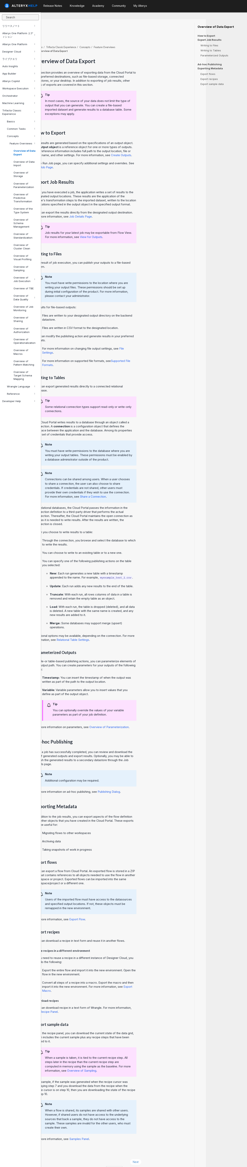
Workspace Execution (18, 88)
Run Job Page (84, 156)
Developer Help (18, 401)
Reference (21, 393)
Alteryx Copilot (18, 81)
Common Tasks (21, 128)
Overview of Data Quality (24, 297)
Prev (52, 1151)
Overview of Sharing (21, 319)
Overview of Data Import (24, 163)
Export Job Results (210, 39)
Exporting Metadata (210, 68)
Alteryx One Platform (18, 44)
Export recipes (209, 78)
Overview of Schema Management (21, 223)
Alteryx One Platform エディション (18, 35)
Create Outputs (162, 144)
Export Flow (118, 908)
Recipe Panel (90, 1001)
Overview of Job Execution (24, 279)
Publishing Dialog (150, 781)
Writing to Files (209, 45)
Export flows (207, 73)
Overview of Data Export (25, 152)
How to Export (206, 35)
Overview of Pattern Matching (24, 363)
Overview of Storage (21, 174)
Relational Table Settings (114, 629)
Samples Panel (120, 1128)
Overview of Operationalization (25, 341)
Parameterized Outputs (214, 55)
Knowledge (77, 5)
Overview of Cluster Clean (22, 246)
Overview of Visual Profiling (22, 257)
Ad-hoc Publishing (210, 64)
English (155, 1158)
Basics (21, 121)
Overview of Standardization (23, 235)
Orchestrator (18, 95)
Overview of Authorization (22, 330)
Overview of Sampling (21, 268)
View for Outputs (132, 226)
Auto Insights (18, 66)
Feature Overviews (22, 143)
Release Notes (52, 5)
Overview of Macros (21, 352)
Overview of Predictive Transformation (23, 198)
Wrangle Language (21, 386)
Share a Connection (134, 486)
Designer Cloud (18, 51)
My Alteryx (140, 5)
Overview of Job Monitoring (23, 308)
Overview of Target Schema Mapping (23, 375)
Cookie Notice (95, 1158)
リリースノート (18, 25)
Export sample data (212, 84)
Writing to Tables (210, 50)
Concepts (21, 136)
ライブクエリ (18, 58)
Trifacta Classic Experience (18, 112)
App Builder (18, 73)
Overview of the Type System (23, 210)
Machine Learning (18, 103)
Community (119, 5)
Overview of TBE (24, 288)
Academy (98, 5)
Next (177, 1151)
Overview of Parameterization (24, 185)
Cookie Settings (124, 1158)
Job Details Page (121, 206)
